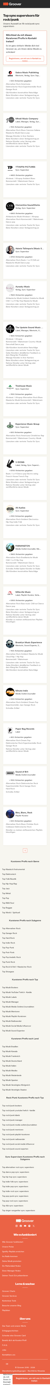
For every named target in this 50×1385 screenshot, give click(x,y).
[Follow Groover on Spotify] (29, 1226)
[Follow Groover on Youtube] (25, 1226)
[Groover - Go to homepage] (25, 1220)
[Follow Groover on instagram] (16, 1226)
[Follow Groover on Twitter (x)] (34, 1226)
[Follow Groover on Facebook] (21, 1226)
